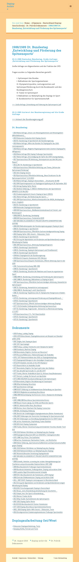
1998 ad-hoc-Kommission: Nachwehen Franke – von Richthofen (35, 440)
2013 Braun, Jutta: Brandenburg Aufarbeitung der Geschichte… (35, 491)
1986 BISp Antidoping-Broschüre (24, 384)
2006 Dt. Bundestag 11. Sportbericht (25, 229)
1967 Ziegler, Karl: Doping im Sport (25, 341)
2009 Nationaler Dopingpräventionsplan (26, 207)
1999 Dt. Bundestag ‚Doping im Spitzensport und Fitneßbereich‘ (35, 250)
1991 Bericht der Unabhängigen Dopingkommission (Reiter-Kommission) (38, 413)
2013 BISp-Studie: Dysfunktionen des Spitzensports (31, 499)
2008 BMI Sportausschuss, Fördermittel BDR (28, 218)
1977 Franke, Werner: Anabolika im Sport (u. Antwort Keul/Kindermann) (37, 373)
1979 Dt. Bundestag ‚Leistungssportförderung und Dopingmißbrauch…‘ (38, 298)
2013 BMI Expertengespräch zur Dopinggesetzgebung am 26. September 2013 (40, 183)
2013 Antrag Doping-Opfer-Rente (24, 186)
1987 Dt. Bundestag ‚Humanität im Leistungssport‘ (30, 287)
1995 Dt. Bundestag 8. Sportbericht (25, 253)
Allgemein (36, 23)
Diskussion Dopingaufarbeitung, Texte (26, 526)
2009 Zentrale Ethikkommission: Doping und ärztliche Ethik (33, 477)
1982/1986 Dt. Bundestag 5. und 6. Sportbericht (29, 290)
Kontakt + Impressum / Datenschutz (24, 558)
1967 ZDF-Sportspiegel (21, 344)
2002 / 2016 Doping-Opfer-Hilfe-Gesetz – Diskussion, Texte (33, 509)
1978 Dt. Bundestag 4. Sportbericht (25, 301)
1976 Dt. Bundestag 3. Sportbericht (25, 317)
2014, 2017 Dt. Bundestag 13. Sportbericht (27, 165)
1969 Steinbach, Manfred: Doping (24, 349)
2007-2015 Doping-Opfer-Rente (24, 501)
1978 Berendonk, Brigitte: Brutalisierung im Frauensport (32, 381)
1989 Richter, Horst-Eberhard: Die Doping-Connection (31, 408)
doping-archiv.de (39, 541)
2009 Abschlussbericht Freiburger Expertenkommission (32, 467)
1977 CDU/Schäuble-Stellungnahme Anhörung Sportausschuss (34, 306)
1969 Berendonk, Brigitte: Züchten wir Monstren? (30, 352)
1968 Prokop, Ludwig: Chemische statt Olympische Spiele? (33, 347)
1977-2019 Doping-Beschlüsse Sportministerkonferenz (32, 507)
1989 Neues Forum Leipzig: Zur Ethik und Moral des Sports (33, 403)
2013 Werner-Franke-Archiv (22, 496)
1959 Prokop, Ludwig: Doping (23, 333)
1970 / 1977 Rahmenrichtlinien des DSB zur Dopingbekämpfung (35, 357)
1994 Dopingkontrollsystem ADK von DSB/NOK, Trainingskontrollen (36, 435)
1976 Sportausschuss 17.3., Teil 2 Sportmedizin (29, 314)
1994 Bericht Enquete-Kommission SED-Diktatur (30, 258)
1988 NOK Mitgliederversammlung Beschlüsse (29, 392)
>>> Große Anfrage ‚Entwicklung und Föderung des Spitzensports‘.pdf (36, 104)
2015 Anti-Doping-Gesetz (22, 173)
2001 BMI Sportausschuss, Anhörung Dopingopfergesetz (33, 245)
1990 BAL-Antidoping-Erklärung (24, 411)
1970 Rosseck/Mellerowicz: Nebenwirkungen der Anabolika (33, 355)
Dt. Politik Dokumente (36, 25)
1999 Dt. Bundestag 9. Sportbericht (25, 247)
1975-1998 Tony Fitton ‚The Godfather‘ (26, 437)
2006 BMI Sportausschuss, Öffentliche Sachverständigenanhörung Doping (38, 231)
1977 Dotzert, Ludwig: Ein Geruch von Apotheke (29, 376)
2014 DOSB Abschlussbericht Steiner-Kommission (30, 504)
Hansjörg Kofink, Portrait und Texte (25, 529)
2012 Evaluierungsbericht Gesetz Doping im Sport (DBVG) (33, 194)
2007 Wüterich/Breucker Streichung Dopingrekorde (31, 453)
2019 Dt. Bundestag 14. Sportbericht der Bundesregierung (33, 141)
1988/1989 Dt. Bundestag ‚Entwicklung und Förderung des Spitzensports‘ (38, 277)
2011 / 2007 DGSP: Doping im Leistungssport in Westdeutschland (35, 480)
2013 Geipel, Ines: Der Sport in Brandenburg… (29, 493)
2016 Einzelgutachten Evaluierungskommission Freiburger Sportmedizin (38, 512)
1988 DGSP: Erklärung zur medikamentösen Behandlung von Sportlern (37, 389)
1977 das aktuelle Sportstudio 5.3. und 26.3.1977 (29, 371)
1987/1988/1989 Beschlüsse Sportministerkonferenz (31, 400)
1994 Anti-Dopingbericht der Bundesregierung (29, 255)
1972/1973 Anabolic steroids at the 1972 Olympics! (30, 363)
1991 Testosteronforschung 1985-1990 (26, 266)
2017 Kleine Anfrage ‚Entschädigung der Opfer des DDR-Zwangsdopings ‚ (38, 157)
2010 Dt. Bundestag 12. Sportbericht (25, 205)
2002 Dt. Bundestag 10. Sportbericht (25, 237)
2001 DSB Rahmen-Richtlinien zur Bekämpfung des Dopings (34, 448)
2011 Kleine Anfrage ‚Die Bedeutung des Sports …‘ (30, 197)
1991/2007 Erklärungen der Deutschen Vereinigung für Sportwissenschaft (38, 416)
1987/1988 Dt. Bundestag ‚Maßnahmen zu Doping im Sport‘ (33, 279)
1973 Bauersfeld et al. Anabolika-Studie (26, 365)
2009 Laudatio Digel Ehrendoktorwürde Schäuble (30, 472)
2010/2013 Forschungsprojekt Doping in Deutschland (31, 488)
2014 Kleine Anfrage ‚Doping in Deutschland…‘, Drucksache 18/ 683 (36, 181)
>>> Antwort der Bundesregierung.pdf (27, 119)
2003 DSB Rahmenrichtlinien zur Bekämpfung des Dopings (33, 451)
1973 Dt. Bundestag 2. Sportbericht (25, 319)
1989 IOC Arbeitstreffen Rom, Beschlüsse (27, 405)
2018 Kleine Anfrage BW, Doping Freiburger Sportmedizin (33, 154)
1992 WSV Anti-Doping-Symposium (25, 424)
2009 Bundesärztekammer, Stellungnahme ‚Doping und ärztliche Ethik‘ (37, 469)
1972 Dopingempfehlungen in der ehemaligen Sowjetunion (33, 360)
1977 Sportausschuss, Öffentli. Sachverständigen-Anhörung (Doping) (37, 303)
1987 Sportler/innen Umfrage (23, 387)
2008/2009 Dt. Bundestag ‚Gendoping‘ (26, 215)
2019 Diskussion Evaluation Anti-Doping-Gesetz (29, 138)
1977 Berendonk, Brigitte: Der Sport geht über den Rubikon (33, 368)
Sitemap (40, 558)
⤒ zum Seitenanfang (60, 558)
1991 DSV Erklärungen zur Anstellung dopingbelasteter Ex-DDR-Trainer (37, 419)
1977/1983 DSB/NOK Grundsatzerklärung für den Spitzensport (34, 379)
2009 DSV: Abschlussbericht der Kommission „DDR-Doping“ (33, 475)
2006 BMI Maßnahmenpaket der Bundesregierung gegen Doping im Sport (38, 226)
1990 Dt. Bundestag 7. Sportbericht (25, 269)
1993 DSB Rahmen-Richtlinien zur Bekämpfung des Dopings (34, 432)
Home (27, 23)
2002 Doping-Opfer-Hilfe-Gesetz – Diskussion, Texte (31, 234)
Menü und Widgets (70, 8)
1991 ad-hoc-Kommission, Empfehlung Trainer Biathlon (32, 421)
